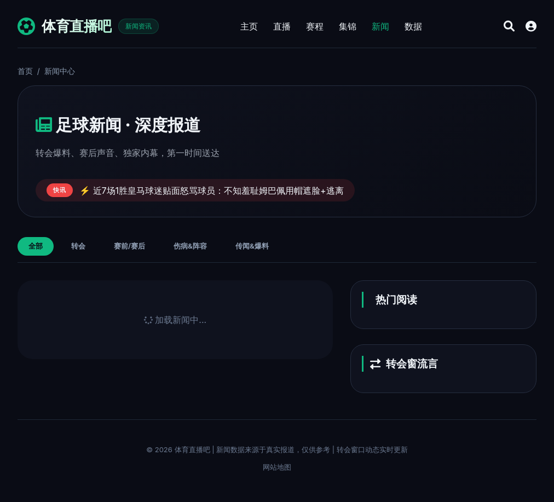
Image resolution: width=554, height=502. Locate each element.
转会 (78, 245)
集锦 (347, 26)
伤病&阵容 (190, 245)
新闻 (380, 26)
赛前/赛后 (129, 245)
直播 (282, 26)
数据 (413, 26)
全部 (35, 245)
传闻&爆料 (252, 245)
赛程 (315, 26)
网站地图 (277, 467)
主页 (249, 26)
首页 (25, 71)
